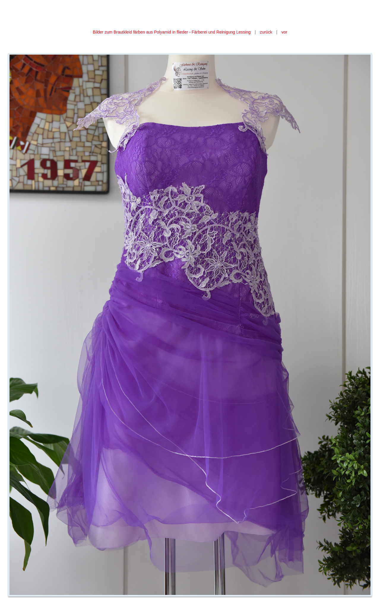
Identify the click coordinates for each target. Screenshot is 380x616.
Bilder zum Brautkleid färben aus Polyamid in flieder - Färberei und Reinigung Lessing (172, 32)
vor (284, 32)
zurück (266, 32)
